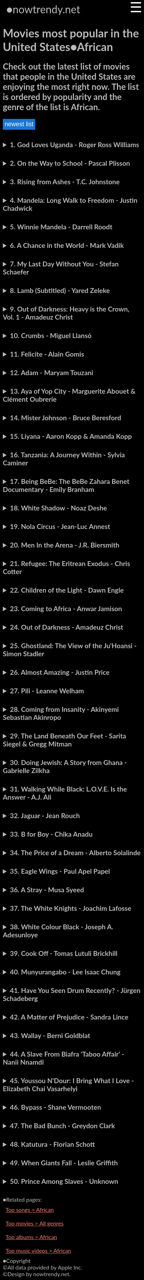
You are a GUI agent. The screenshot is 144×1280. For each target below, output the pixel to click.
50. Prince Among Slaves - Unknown (64, 1181)
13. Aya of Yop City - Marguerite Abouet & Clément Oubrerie (69, 395)
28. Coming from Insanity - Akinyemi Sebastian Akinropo (61, 713)
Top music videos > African (38, 1250)
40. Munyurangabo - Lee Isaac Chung (65, 972)
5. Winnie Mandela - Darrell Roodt (61, 227)
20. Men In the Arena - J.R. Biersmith (64, 545)
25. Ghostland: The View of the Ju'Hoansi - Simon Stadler (70, 650)
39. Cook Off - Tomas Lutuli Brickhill (63, 953)
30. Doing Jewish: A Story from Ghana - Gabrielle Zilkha (65, 766)
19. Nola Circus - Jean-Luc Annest (60, 526)
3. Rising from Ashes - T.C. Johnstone (64, 182)
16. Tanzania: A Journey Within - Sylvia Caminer (64, 459)
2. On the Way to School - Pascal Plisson (70, 163)
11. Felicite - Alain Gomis (47, 354)
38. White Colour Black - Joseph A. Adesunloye (58, 931)
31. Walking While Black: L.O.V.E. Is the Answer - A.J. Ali (65, 793)
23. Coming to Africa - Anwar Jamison (66, 609)
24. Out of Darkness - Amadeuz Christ (66, 627)
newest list (19, 124)
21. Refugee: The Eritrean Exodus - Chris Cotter (66, 567)
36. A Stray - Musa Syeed (47, 890)
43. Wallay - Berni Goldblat (50, 1035)
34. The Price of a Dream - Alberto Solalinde (75, 853)
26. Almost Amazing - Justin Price (59, 672)
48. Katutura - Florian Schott (52, 1144)
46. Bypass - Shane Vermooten (55, 1107)
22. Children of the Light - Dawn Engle (67, 590)
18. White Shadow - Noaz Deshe (58, 508)
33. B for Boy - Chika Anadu (51, 834)
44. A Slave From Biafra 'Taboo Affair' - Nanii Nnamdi (63, 1058)
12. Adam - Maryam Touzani (51, 373)
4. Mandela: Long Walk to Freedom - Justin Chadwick (70, 204)
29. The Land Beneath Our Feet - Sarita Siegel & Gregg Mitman (64, 740)
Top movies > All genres (35, 1223)
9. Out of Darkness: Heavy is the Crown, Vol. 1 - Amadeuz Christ (66, 313)
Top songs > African (30, 1209)
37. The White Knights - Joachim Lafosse (70, 908)
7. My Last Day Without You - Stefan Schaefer (61, 268)
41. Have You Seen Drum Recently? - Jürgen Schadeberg (71, 994)
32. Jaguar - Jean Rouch (45, 815)
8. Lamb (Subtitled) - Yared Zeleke (60, 290)
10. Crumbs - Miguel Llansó (50, 335)
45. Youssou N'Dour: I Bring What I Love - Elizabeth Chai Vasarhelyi (68, 1085)
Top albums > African (31, 1236)
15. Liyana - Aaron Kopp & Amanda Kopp (71, 436)
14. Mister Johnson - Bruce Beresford (65, 418)
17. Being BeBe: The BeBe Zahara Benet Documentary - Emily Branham (66, 485)
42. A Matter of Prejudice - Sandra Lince (69, 1017)
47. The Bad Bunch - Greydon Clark (62, 1126)
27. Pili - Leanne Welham (47, 691)
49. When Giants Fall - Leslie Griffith (64, 1163)
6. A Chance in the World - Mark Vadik (67, 245)
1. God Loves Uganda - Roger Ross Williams (74, 145)
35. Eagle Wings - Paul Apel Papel (60, 871)
